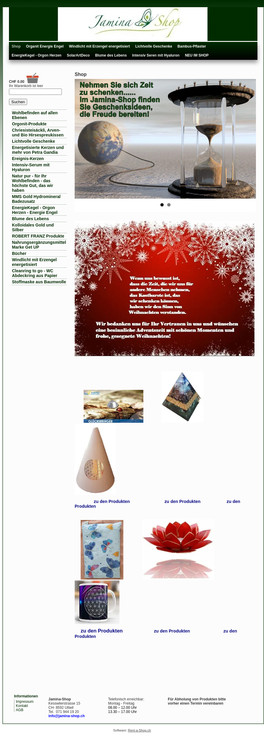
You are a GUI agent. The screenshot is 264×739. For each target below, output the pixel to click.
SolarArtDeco (78, 55)
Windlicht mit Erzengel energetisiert (99, 46)
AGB (19, 710)
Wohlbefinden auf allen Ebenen (35, 115)
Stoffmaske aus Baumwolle (39, 281)
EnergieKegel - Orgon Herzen (37, 55)
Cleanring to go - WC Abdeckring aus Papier (34, 273)
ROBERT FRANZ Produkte (38, 236)
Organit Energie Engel (45, 46)
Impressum (24, 702)
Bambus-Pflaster (191, 46)
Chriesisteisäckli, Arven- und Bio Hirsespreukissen (38, 132)
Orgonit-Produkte (29, 123)
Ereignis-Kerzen (28, 158)
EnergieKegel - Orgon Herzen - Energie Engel (34, 210)
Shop (16, 46)
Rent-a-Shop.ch (139, 730)
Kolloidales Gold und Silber (33, 227)
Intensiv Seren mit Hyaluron (155, 55)
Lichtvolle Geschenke (153, 46)
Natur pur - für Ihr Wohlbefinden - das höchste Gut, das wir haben (32, 183)
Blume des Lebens (111, 55)
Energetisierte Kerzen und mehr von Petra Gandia (38, 150)
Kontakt (22, 706)
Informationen (26, 696)
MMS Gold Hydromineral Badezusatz (36, 199)
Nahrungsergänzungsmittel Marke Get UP (39, 245)
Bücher (19, 253)
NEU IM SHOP (196, 55)
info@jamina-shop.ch (66, 716)
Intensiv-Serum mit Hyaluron (31, 167)
